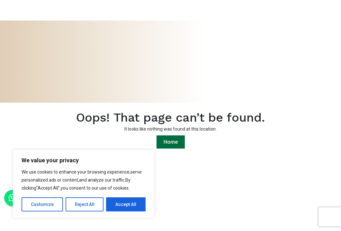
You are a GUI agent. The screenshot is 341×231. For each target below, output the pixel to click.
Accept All (125, 204)
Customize (42, 204)
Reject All (84, 204)
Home (171, 142)
